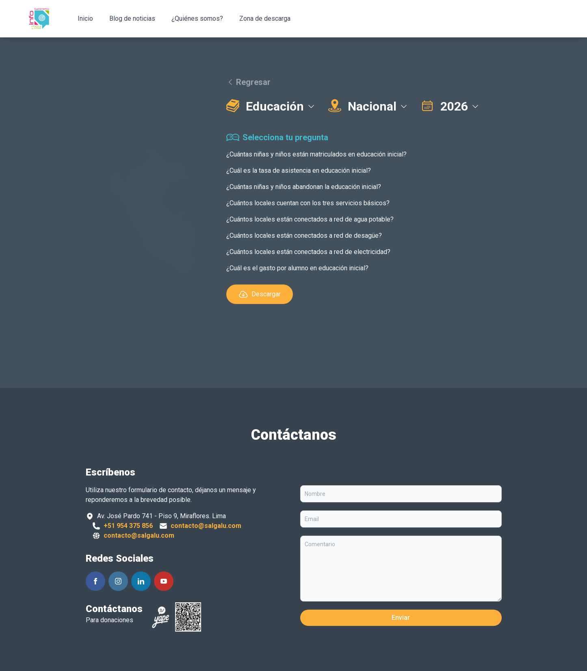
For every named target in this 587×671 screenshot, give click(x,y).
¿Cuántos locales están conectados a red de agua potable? (310, 219)
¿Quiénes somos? (197, 18)
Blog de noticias (132, 18)
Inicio (85, 18)
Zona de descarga (264, 18)
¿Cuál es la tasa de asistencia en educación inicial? (298, 170)
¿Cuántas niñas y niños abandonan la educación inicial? (303, 187)
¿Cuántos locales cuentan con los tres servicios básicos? (308, 203)
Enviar (401, 617)
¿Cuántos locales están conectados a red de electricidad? (308, 252)
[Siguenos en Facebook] (95, 581)
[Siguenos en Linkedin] (141, 581)
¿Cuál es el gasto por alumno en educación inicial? (297, 268)
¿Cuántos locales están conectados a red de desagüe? (304, 235)
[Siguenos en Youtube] (163, 581)
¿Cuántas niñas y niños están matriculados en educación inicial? (316, 154)
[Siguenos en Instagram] (118, 581)
